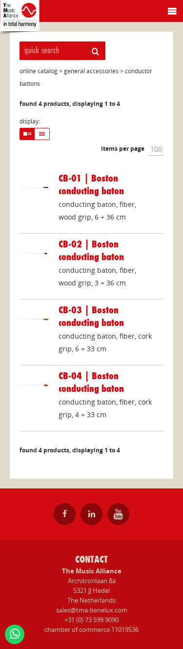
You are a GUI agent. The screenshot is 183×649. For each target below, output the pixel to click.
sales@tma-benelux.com (91, 610)
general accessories (91, 71)
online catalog (39, 71)
